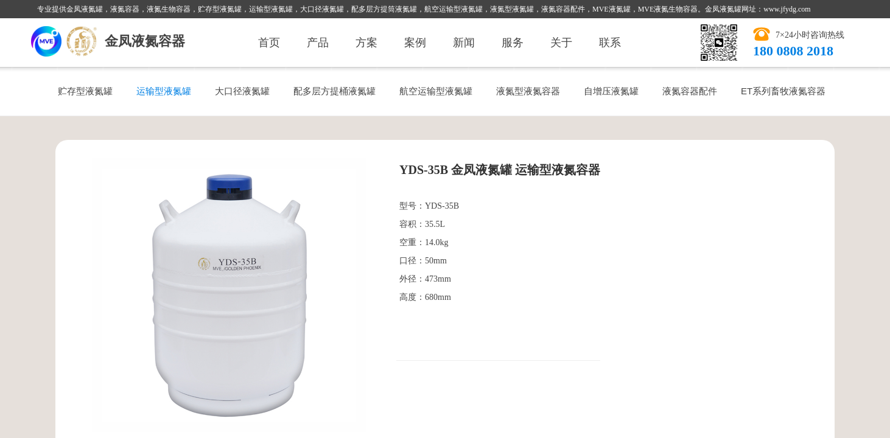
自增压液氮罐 (611, 91)
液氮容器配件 (689, 91)
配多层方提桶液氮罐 (334, 91)
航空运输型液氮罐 (435, 91)
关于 (561, 42)
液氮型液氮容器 (528, 91)
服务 (513, 42)
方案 (366, 42)
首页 (269, 42)
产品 (318, 42)
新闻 (464, 42)
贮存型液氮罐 (85, 91)
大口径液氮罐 (242, 91)
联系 (610, 42)
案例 (415, 42)
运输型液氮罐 (163, 91)
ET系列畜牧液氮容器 (783, 91)
